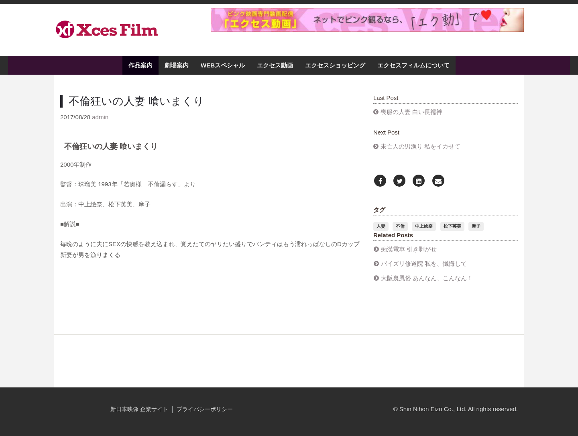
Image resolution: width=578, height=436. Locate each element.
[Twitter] (399, 181)
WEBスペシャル (223, 65)
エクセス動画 (275, 65)
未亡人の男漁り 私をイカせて (420, 146)
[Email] (438, 181)
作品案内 (140, 65)
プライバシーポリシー (205, 409)
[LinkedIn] (418, 181)
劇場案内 (177, 65)
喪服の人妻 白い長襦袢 (411, 111)
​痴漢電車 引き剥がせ (409, 249)
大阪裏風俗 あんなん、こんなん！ (427, 278)
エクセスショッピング (335, 65)
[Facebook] (380, 181)
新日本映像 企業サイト (139, 409)
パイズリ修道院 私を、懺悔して (424, 263)
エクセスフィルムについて (413, 65)
